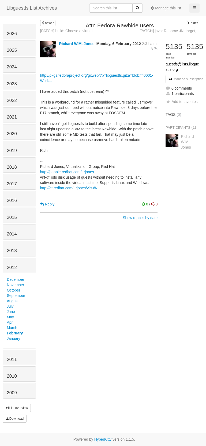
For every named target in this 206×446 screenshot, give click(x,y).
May (10, 317)
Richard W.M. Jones (76, 44)
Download (15, 419)
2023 (12, 83)
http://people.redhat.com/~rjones (67, 172)
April (10, 322)
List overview (17, 408)
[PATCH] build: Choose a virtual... (68, 31)
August (13, 301)
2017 (12, 183)
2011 (12, 359)
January (13, 338)
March (12, 328)
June (11, 311)
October (13, 290)
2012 (12, 267)
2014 (12, 234)
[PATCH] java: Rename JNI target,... (170, 31)
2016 (12, 200)
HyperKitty (103, 439)
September (16, 295)
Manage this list (166, 8)
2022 (12, 100)
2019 (12, 150)
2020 (12, 133)
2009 (12, 392)
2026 (12, 33)
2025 (12, 50)
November (15, 285)
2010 (12, 376)
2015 (12, 217)
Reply (47, 204)
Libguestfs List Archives (32, 8)
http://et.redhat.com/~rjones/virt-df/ (69, 188)
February (15, 333)
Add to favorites (181, 101)
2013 (12, 250)
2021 (12, 117)
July (10, 306)
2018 (12, 167)
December (15, 279)
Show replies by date (140, 218)
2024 (12, 66)
